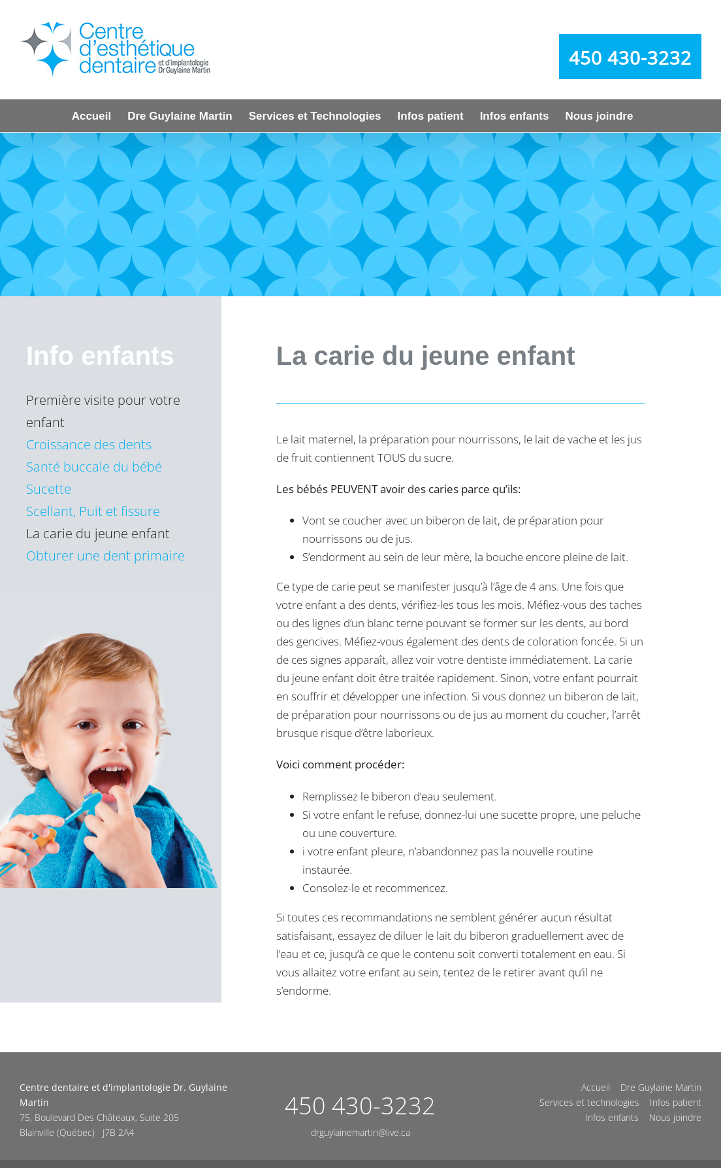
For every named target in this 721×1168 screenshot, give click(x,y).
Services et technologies (589, 1102)
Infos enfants (612, 1117)
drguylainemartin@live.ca (360, 1132)
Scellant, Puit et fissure (93, 511)
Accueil (595, 1087)
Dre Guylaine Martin (660, 1087)
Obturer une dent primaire (105, 555)
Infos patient (675, 1102)
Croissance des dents (89, 444)
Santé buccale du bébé (94, 466)
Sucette (48, 489)
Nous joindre (675, 1117)
